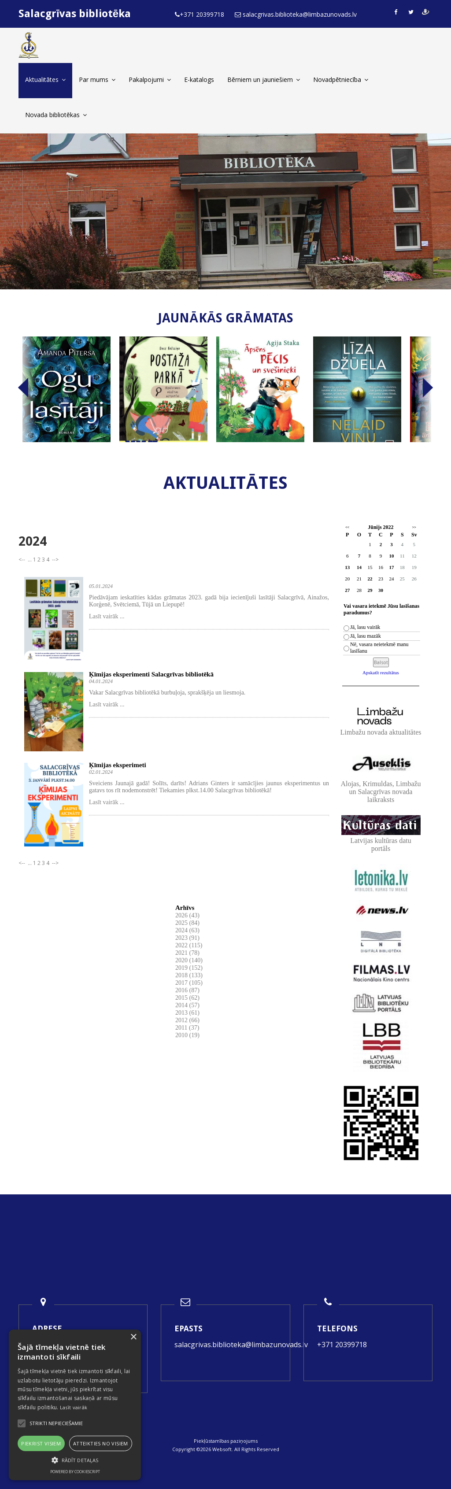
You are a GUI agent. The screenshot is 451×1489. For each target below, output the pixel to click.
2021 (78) (187, 953)
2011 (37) (187, 1027)
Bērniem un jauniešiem (263, 79)
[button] (75, 1460)
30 (380, 590)
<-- (22, 559)
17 (391, 567)
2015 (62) (187, 997)
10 (391, 555)
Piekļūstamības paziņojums (226, 1440)
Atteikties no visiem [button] (100, 1443)
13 (347, 567)
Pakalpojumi (150, 79)
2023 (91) (187, 938)
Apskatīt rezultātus (380, 672)
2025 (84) (187, 923)
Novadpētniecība (340, 79)
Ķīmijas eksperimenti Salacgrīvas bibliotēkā (151, 674)
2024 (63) (187, 930)
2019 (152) (189, 967)
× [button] (133, 1337)
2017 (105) (189, 982)
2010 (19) (187, 1035)
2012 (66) (187, 1020)
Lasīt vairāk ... (106, 616)
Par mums (97, 79)
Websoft (222, 1449)
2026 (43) (187, 915)
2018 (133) (189, 975)
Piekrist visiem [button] (41, 1443)
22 (369, 578)
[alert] (75, 1405)
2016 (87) (187, 990)
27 (347, 590)
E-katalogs (199, 79)
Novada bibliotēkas (56, 115)
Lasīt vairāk (74, 1407)
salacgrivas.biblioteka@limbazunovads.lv (241, 1344)
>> (414, 527)
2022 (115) (188, 945)
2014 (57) (187, 1005)
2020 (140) (189, 960)
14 (359, 567)
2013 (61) (187, 1012)
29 (369, 590)
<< (347, 527)
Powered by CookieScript (75, 1471)
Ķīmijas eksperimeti (117, 765)
